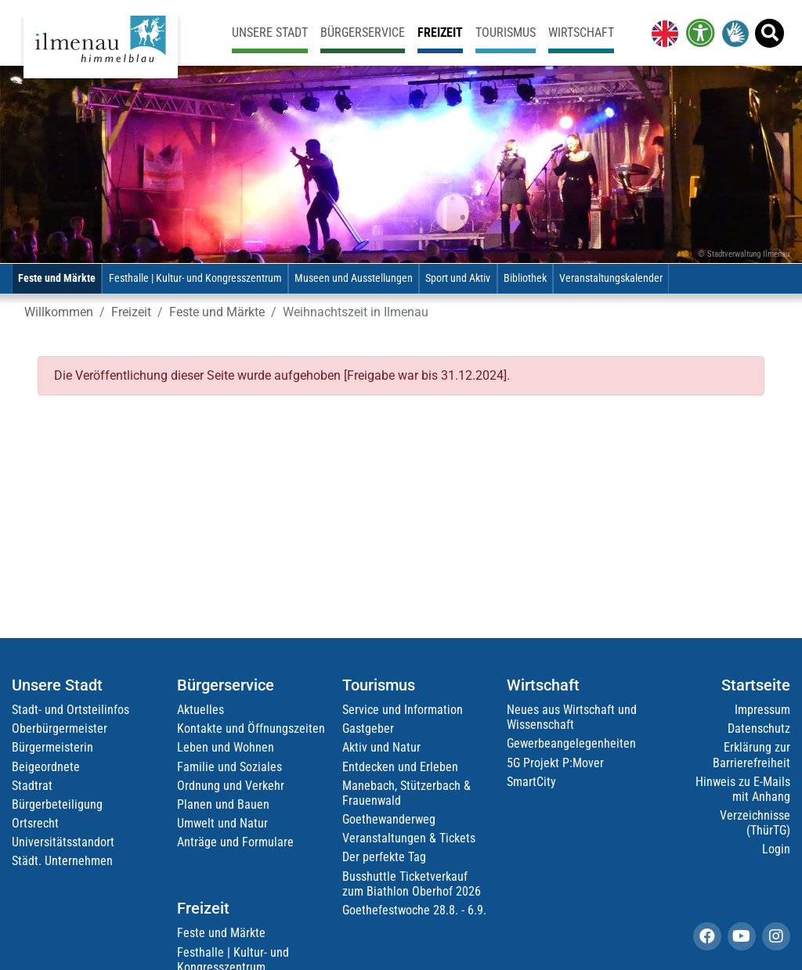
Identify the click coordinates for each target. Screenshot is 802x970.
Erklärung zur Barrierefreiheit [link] (751, 755)
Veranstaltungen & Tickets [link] (408, 838)
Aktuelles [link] (200, 709)
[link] (661, 33)
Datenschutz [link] (759, 728)
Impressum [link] (762, 709)
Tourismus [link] (505, 32)
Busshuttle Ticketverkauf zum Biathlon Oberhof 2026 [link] (411, 884)
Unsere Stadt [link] (270, 32)
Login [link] (776, 849)
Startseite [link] (755, 685)
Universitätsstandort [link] (63, 842)
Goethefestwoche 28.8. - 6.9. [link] (414, 910)
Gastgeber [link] (368, 728)
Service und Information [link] (402, 709)
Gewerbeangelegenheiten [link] (571, 743)
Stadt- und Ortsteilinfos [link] (70, 709)
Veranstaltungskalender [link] (611, 278)
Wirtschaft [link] (581, 32)
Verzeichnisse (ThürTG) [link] (755, 823)
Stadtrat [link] (32, 785)
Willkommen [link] (58, 312)
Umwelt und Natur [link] (222, 823)
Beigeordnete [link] (46, 766)
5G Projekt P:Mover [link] (555, 762)
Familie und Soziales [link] (229, 766)
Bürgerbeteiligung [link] (57, 804)
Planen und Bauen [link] (223, 804)
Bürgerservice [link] (362, 32)
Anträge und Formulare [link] (235, 842)
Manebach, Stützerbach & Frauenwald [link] (406, 793)
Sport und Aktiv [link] (457, 278)
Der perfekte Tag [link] (384, 856)
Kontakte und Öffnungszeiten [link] (251, 728)
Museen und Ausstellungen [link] (353, 278)
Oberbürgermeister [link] (59, 728)
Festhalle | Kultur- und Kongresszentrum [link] (195, 278)
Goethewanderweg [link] (388, 819)
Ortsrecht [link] (35, 823)
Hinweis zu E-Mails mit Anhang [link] (742, 789)
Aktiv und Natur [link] (381, 747)
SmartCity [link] (531, 781)
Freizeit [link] (440, 32)
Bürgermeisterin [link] (52, 747)
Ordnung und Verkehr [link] (230, 785)
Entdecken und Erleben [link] (400, 766)
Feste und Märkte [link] (57, 278)
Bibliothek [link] (525, 278)
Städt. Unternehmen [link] (62, 860)
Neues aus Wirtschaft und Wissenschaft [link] (572, 717)
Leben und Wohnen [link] (225, 747)
